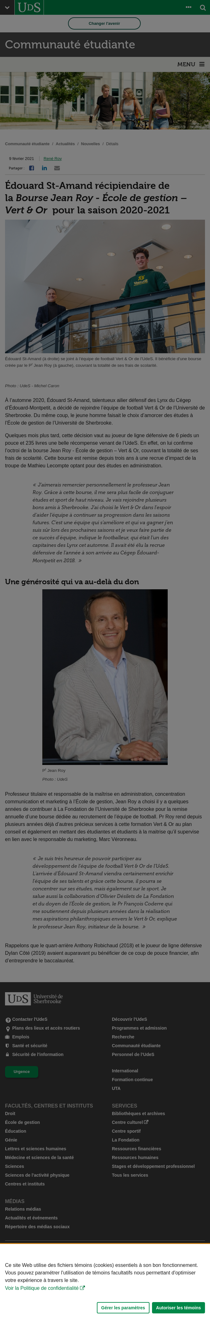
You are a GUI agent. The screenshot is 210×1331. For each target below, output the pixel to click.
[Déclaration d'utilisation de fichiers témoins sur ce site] (105, 1287)
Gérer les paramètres (123, 1307)
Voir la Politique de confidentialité (42, 1288)
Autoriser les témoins (178, 1307)
